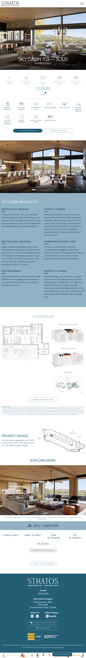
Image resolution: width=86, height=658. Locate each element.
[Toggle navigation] (82, 4)
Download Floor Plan (43, 400)
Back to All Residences (15, 47)
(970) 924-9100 (43, 594)
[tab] (34, 188)
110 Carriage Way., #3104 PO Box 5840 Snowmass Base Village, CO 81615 (43, 604)
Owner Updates (43, 628)
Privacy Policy (57, 647)
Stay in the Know (62, 654)
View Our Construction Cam (43, 622)
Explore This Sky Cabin (43, 550)
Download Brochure (58, 130)
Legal (62, 647)
